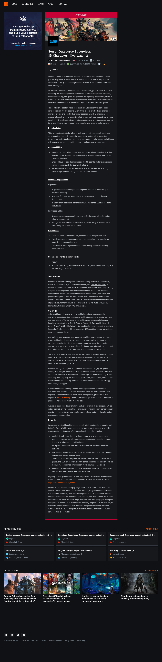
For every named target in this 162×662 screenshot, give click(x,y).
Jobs (14, 4)
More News (151, 570)
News (41, 4)
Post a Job (34, 641)
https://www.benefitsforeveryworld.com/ (63, 483)
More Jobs (152, 529)
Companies (28, 4)
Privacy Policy (69, 641)
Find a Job (25, 641)
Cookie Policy (80, 641)
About (51, 4)
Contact (63, 4)
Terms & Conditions (55, 641)
